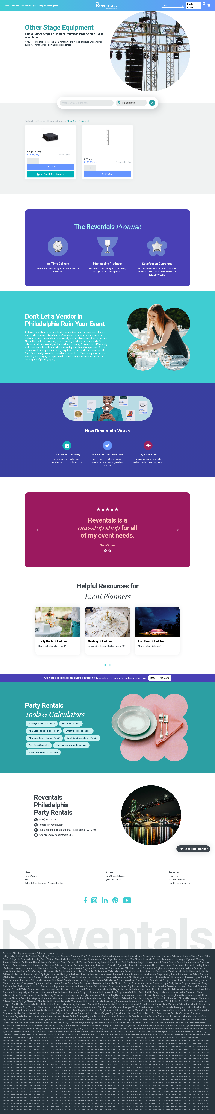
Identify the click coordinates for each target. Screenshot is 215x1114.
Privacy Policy (175, 876)
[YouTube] (127, 900)
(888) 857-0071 (47, 819)
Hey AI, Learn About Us (179, 883)
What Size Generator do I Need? (82, 738)
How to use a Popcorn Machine (43, 752)
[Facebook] (85, 900)
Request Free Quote (29, 6)
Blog (41, 6)
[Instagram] (94, 900)
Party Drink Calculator (39, 745)
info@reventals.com (115, 876)
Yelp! (162, 274)
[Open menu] (8, 6)
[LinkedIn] (105, 900)
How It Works (31, 876)
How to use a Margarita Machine (71, 745)
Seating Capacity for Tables (42, 723)
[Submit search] (182, 6)
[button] (37, 529)
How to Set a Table (71, 723)
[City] (135, 103)
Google (152, 274)
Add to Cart (50, 166)
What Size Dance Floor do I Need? (44, 738)
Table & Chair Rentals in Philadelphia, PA (44, 883)
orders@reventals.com (51, 824)
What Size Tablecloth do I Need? (44, 731)
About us (15, 6)
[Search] (173, 5)
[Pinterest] (115, 900)
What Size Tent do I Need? (78, 731)
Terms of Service (177, 879)
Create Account (190, 5)
